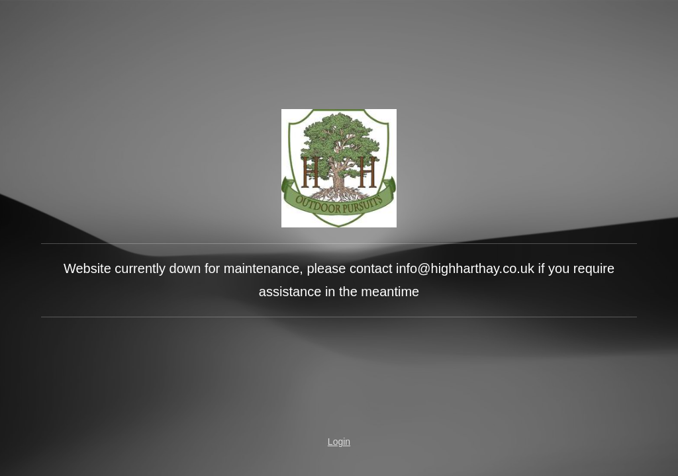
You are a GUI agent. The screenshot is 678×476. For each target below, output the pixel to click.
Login (339, 441)
